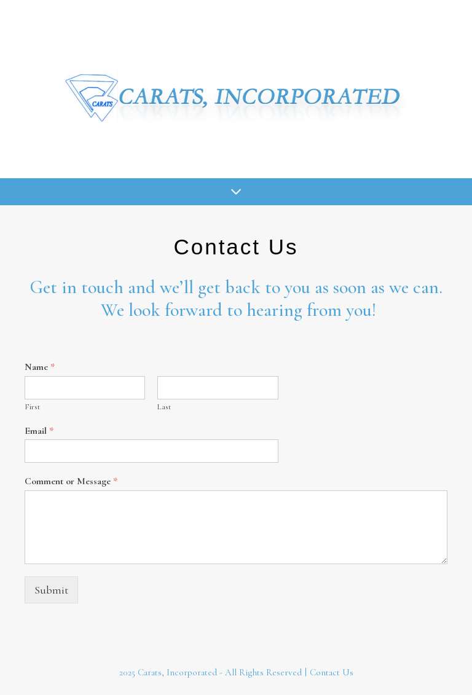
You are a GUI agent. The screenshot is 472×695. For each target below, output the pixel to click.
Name (40, 367)
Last (164, 407)
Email (39, 431)
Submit (51, 590)
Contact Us (331, 672)
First (32, 407)
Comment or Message (71, 481)
